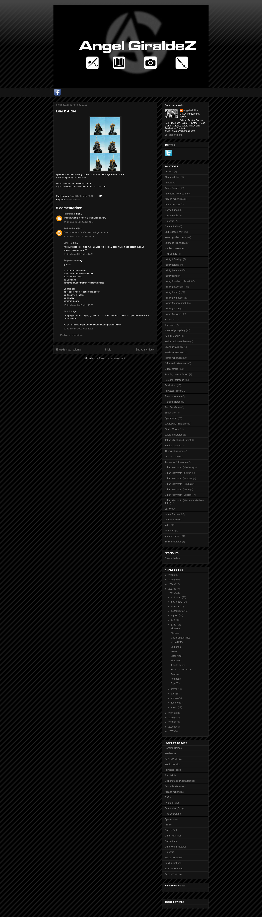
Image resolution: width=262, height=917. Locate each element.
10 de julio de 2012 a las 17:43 (78, 254)
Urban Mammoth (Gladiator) (179, 467)
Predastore (170, 385)
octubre (175, 606)
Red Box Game (173, 407)
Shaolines (176, 660)
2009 (171, 722)
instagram (170, 319)
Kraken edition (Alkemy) (177, 341)
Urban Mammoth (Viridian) (178, 494)
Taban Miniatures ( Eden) (178, 440)
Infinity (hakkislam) (174, 286)
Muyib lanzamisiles (180, 637)
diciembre (176, 597)
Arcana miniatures (174, 199)
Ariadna (175, 674)
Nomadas (176, 678)
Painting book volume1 (176, 374)
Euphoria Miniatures (175, 243)
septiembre (177, 611)
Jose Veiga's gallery (175, 330)
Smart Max (170, 412)
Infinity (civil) (171, 275)
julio (173, 620)
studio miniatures (173, 434)
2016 (171, 575)
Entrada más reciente (68, 349)
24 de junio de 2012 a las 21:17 (79, 222)
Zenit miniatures (173, 541)
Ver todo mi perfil (173, 134)
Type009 (175, 683)
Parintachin (70, 214)
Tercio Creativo (172, 764)
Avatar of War (172, 802)
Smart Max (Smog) (174, 808)
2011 (171, 713)
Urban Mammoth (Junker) (178, 473)
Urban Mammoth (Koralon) (178, 478)
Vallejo (168, 508)
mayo (174, 689)
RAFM (168, 797)
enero (174, 707)
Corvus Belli (171, 830)
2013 (171, 588)
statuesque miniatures (176, 423)
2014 (171, 584)
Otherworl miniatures (175, 846)
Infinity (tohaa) (172, 308)
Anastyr (169, 182)
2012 (171, 593)
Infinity (168, 824)
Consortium (171, 210)
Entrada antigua (145, 349)
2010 (171, 717)
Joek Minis (170, 775)
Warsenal (170, 530)
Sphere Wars (171, 819)
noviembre (177, 601)
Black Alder (176, 656)
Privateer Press (173, 390)
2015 (171, 579)
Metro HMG (177, 642)
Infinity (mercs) (172, 292)
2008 (171, 726)
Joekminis (170, 325)
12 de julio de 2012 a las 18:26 (78, 328)
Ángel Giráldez (71, 260)
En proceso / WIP (174, 232)
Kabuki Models (172, 336)
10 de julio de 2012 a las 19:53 (78, 305)
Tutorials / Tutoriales (175, 462)
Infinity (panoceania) (175, 303)
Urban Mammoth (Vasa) (177, 489)
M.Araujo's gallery (174, 347)
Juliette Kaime (178, 665)
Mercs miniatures (174, 358)
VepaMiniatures (173, 519)
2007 (171, 731)
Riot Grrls (175, 628)
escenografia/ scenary (176, 237)
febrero (175, 702)
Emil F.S (68, 243)
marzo (174, 698)
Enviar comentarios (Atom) (112, 358)
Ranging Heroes (173, 401)
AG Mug (169, 171)
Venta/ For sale (172, 514)
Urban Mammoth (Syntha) (178, 484)
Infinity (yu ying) (173, 314)
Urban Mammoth (173, 835)
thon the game (172, 456)
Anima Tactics (73, 199)
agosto (175, 615)
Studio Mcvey (172, 429)
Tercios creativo (173, 445)
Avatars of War (172, 204)
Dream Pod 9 (171, 226)
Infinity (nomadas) (174, 297)
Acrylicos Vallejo (173, 759)
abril (173, 693)
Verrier (174, 651)
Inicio (108, 349)
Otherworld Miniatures (176, 363)
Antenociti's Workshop (176, 193)
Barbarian (176, 647)
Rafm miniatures (173, 396)
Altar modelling (172, 177)
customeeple (171, 215)
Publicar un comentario (71, 335)
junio (174, 624)
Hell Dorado (171, 253)
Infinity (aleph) (172, 264)
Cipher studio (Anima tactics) (180, 781)
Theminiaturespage (175, 451)
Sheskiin (175, 633)
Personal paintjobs (174, 380)
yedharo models (173, 536)
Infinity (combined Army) (177, 281)
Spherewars (171, 418)
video (167, 525)
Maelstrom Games (174, 352)
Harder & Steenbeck (175, 248)
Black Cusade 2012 (181, 669)
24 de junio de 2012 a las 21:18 (79, 236)
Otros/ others (171, 369)
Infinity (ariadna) (173, 270)
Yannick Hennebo (174, 868)
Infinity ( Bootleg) (173, 259)
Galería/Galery (172, 558)
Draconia (169, 221)
